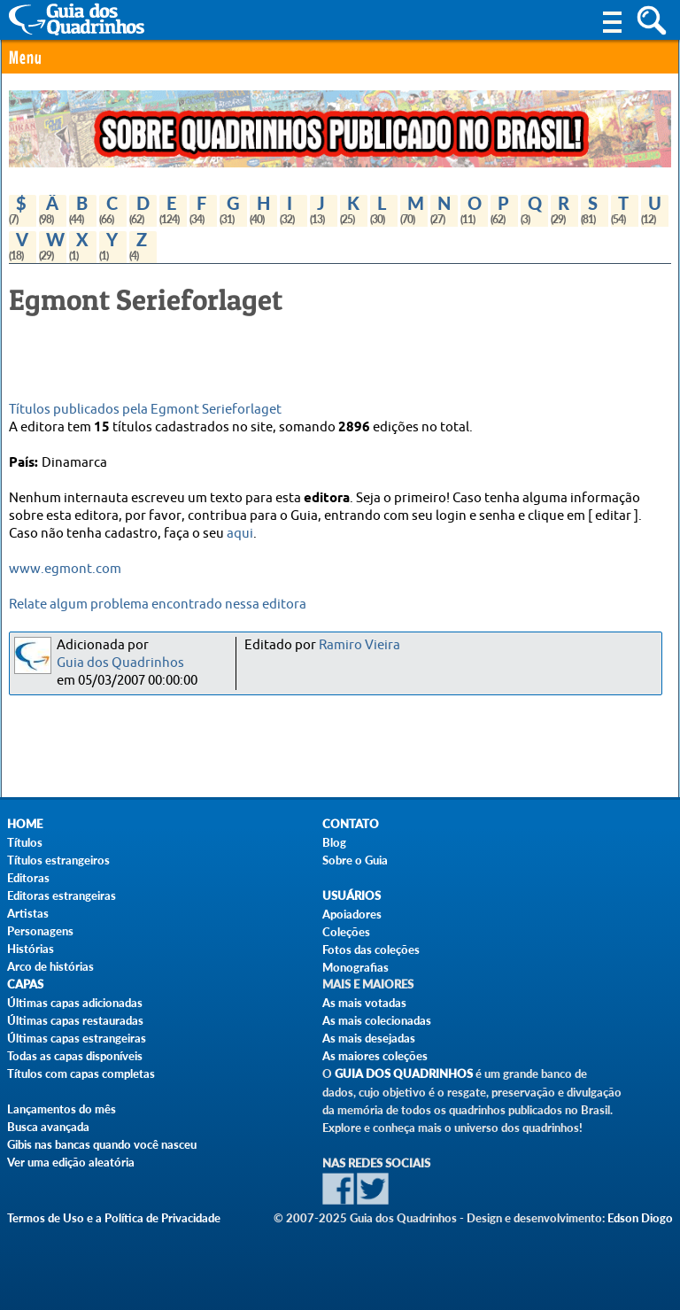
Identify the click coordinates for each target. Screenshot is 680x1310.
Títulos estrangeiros (58, 860)
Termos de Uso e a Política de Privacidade (113, 1218)
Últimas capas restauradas (75, 1020)
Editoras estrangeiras (61, 895)
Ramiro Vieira (359, 645)
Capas (25, 984)
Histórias (30, 949)
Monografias (355, 967)
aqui (240, 533)
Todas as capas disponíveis (75, 1056)
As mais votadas (364, 1003)
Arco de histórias (50, 966)
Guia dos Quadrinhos (120, 663)
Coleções (346, 932)
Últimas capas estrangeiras (76, 1038)
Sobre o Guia (355, 860)
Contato (350, 824)
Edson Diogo (640, 1218)
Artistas (28, 913)
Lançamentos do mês (61, 1109)
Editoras (28, 878)
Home (24, 824)
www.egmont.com (65, 569)
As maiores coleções (375, 1056)
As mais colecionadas (376, 1020)
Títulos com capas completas (81, 1073)
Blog (334, 842)
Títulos (24, 842)
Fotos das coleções (371, 949)
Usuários (351, 896)
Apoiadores (352, 914)
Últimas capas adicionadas (75, 1003)
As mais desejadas (368, 1038)
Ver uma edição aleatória (71, 1162)
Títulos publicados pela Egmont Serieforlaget (145, 409)
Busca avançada (48, 1127)
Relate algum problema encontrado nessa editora (157, 604)
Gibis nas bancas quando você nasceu (102, 1144)
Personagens (40, 931)
